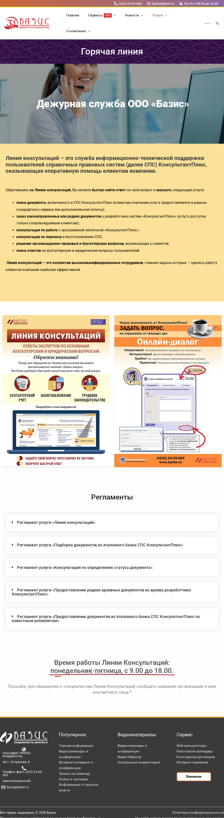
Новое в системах (73, 768)
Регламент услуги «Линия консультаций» (56, 510)
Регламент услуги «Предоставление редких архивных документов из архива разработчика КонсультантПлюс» (101, 580)
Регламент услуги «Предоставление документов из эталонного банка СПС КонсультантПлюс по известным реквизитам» (106, 606)
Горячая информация (76, 734)
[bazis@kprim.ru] (161, 3)
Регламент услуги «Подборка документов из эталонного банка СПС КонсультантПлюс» (100, 533)
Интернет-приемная (192, 751)
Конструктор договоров (196, 745)
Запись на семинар (74, 762)
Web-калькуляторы (192, 734)
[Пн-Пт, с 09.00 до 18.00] (199, 3)
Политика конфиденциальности (198, 801)
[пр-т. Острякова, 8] (15, 750)
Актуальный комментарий (139, 751)
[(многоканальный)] (16, 769)
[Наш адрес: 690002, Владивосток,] (24, 741)
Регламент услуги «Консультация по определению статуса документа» (85, 555)
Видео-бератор (129, 745)
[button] (110, 17)
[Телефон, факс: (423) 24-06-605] (24, 759)
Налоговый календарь (195, 740)
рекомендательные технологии (199, 806)
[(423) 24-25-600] (128, 3)
